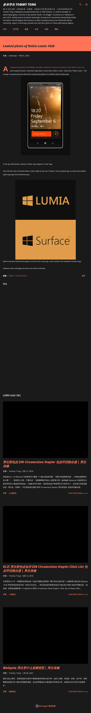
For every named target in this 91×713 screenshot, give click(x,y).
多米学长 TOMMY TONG (19, 4)
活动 (46, 29)
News (11, 276)
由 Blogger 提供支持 (46, 706)
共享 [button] (83, 276)
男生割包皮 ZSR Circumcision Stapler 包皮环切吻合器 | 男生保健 (44, 464)
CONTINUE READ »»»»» (78, 493)
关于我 (15, 29)
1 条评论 (12, 594)
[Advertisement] (45, 368)
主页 (4, 29)
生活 (36, 29)
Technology (21, 276)
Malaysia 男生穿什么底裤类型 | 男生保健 (31, 668)
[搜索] (80, 4)
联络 (56, 29)
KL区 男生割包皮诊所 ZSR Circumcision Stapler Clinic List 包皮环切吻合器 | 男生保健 (45, 569)
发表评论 (12, 691)
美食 (26, 29)
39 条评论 (12, 493)
